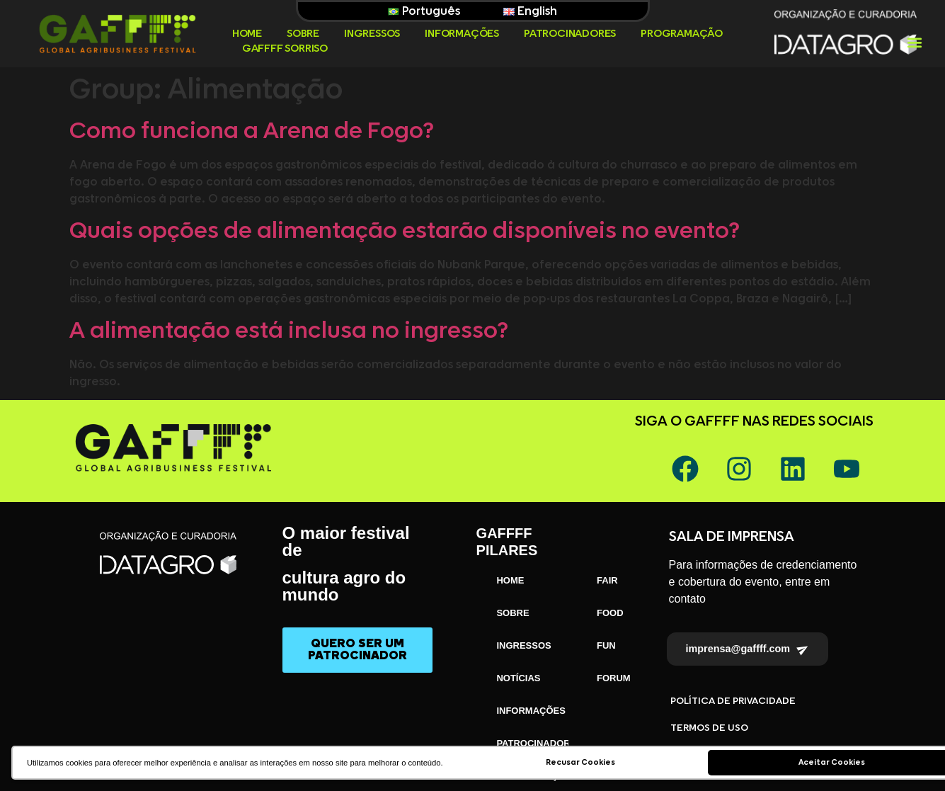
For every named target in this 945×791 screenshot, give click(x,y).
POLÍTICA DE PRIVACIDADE (733, 701)
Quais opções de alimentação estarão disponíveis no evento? (404, 231)
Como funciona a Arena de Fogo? (251, 131)
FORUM (614, 678)
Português (424, 11)
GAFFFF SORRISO (285, 48)
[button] (914, 42)
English (530, 11)
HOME (247, 33)
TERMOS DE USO (709, 728)
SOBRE (303, 33)
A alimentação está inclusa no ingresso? (288, 331)
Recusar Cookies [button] (580, 762)
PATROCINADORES (570, 33)
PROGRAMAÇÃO (682, 33)
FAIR (607, 580)
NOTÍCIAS (518, 678)
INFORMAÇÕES (462, 33)
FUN (606, 645)
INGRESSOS (372, 33)
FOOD (610, 613)
